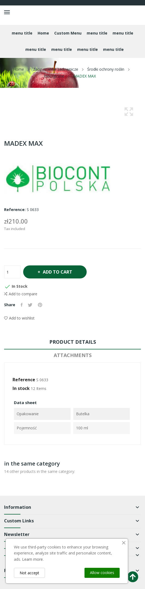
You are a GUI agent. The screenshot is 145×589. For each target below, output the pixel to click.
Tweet (30, 305)
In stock (21, 388)
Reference (24, 380)
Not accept (29, 572)
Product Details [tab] (72, 342)
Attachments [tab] (73, 355)
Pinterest (40, 305)
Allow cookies (102, 572)
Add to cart (57, 272)
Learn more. (33, 559)
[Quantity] (12, 271)
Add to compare (20, 294)
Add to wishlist (19, 318)
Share (21, 305)
